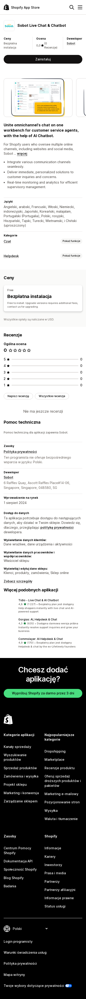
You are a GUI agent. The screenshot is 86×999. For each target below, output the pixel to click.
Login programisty (18, 941)
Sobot (71, 43)
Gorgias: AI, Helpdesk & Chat (37, 619)
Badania (10, 886)
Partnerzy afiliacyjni (59, 890)
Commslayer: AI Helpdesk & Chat (40, 639)
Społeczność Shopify (20, 869)
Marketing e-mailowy (61, 794)
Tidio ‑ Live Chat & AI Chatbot (38, 600)
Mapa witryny (14, 975)
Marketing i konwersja (21, 793)
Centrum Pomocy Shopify (17, 850)
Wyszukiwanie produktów (15, 757)
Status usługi (55, 906)
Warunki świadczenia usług (25, 952)
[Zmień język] (30, 928)
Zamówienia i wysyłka (21, 776)
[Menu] (80, 7)
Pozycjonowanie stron (62, 802)
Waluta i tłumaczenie (61, 819)
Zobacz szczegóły (18, 581)
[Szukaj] (71, 7)
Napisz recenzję (18, 396)
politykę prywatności (57, 527)
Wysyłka (51, 810)
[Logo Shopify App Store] (22, 7)
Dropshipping (55, 751)
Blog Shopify (14, 878)
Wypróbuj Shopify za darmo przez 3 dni (43, 693)
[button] (43, 606)
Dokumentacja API (18, 861)
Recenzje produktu (59, 768)
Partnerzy (52, 881)
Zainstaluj (43, 59)
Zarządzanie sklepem (21, 801)
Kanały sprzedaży (17, 747)
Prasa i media (55, 873)
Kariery (49, 856)
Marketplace (54, 759)
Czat (7, 241)
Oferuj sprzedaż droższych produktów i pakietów (62, 781)
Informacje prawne (59, 898)
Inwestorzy (53, 865)
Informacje (52, 848)
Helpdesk (11, 256)
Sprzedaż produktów (20, 768)
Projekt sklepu (15, 784)
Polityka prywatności (20, 452)
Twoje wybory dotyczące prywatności (34, 986)
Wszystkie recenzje (52, 396)
